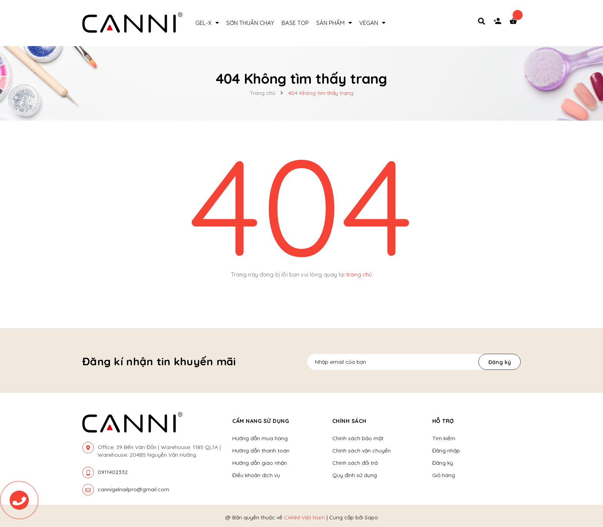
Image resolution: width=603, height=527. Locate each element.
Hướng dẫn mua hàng (260, 438)
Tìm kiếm (443, 438)
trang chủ (359, 274)
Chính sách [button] (349, 421)
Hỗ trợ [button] (443, 421)
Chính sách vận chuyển (361, 450)
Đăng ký (499, 362)
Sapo (371, 517)
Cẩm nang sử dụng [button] (260, 421)
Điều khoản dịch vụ (256, 475)
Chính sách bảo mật (357, 438)
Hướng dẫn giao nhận (259, 462)
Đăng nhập (446, 450)
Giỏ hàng (443, 475)
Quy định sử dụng (354, 475)
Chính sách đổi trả (355, 462)
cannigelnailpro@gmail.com (133, 489)
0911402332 (113, 472)
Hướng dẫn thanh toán (261, 450)
